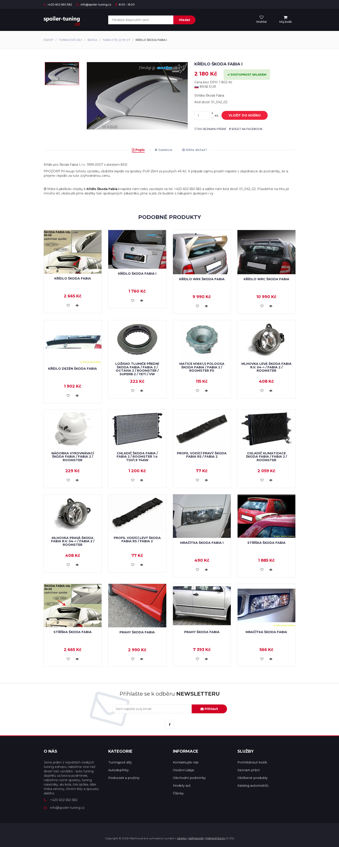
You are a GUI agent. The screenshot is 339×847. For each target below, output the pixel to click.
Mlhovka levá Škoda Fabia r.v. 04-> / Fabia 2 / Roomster (266, 367)
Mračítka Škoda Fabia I (201, 543)
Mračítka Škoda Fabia (266, 632)
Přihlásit (209, 709)
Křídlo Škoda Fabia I (137, 274)
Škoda (92, 40)
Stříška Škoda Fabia (266, 543)
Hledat (184, 20)
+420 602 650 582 (58, 4)
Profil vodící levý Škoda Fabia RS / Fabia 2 (137, 539)
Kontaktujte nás (186, 762)
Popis (138, 150)
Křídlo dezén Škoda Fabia (72, 369)
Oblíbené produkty (252, 778)
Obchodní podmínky (189, 778)
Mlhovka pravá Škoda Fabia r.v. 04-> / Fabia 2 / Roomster (72, 541)
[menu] (285, 19)
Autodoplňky (118, 770)
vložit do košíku (241, 115)
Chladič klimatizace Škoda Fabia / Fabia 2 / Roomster (266, 456)
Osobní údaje (183, 770)
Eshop (48, 40)
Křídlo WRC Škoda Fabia (266, 279)
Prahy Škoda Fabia (137, 632)
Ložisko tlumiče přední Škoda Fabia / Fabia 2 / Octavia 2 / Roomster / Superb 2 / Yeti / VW (137, 369)
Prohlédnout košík (252, 762)
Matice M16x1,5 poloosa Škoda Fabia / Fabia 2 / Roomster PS (201, 367)
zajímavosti (196, 838)
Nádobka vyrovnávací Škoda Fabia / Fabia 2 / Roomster (72, 456)
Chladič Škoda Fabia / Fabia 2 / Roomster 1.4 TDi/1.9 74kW (137, 456)
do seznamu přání (210, 129)
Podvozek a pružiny (124, 778)
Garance (163, 150)
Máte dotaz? (194, 150)
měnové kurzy (215, 838)
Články (178, 793)
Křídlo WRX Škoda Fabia (202, 279)
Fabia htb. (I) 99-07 (116, 40)
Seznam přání (248, 770)
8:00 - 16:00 (125, 4)
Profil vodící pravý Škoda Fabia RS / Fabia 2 (202, 455)
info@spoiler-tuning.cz (93, 4)
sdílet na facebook (245, 129)
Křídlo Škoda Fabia (72, 278)
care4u (181, 838)
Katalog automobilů (252, 786)
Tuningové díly (70, 40)
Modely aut (182, 786)
